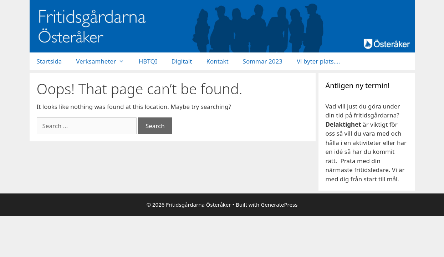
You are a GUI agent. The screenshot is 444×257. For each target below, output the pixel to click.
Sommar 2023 (262, 61)
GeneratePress (279, 204)
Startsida (49, 61)
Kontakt (217, 61)
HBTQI (148, 61)
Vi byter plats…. (318, 61)
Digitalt (182, 61)
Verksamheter (104, 61)
